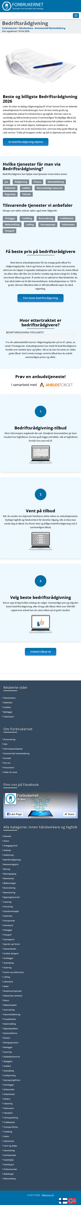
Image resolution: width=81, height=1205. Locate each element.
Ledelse (26, 188)
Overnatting (9, 1009)
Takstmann (8, 716)
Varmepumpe (47, 224)
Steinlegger (8, 1084)
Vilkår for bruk (10, 772)
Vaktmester (68, 224)
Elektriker (8, 702)
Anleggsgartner (10, 845)
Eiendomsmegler (11, 911)
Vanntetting (9, 1150)
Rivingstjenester (11, 1042)
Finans (37, 181)
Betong (6, 869)
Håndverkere (26, 28)
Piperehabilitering (11, 1014)
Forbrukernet (9, 28)
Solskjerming (9, 1075)
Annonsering (9, 739)
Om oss (6, 763)
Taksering (8, 1103)
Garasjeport (9, 939)
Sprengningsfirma (11, 1080)
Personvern (8, 767)
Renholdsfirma (10, 1033)
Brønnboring (9, 892)
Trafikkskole (66, 218)
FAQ (5, 744)
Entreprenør (9, 920)
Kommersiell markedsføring (16, 753)
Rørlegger (8, 712)
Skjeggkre (8, 1061)
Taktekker (8, 1113)
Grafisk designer (11, 953)
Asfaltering (8, 855)
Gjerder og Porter (11, 944)
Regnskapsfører (10, 1028)
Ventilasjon (8, 1164)
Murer (6, 1000)
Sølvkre (6, 1099)
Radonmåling (9, 1024)
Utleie (6, 1136)
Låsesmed (8, 981)
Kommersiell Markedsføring (50, 28)
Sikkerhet (10, 188)
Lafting (30, 224)
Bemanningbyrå (10, 864)
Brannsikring (46, 218)
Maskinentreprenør (12, 991)
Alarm (6, 841)
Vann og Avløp (10, 1145)
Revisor (6, 1038)
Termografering (10, 1117)
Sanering (7, 1052)
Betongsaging (9, 873)
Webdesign (8, 1174)
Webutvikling (12, 224)
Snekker (7, 707)
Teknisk (26, 194)
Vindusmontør (10, 1169)
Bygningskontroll (11, 897)
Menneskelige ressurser (50, 188)
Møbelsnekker (10, 1005)
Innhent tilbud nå (40, 651)
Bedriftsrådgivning (12, 859)
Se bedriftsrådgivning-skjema (25, 141)
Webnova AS (48, 1195)
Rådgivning (21, 181)
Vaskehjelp (8, 1160)
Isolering (7, 967)
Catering (7, 902)
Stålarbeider (9, 1094)
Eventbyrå (8, 925)
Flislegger (10, 218)
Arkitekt (7, 850)
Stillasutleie (8, 1089)
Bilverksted (8, 878)
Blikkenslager (9, 883)
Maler (6, 986)
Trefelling (27, 218)
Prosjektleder (9, 1019)
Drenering (8, 906)
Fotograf (9, 230)
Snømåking (8, 1070)
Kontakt (7, 758)
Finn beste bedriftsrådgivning (40, 298)
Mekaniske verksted (12, 995)
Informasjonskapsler (13, 748)
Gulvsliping (8, 963)
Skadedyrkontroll (11, 1056)
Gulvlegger (8, 958)
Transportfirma (10, 1127)
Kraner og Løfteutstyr (13, 972)
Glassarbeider (9, 948)
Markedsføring (56, 181)
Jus (6, 181)
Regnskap (10, 194)
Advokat (7, 836)
